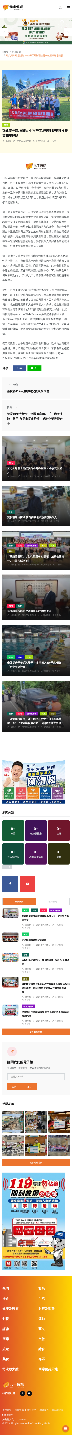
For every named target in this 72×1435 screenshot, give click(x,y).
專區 (41, 1359)
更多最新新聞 (36, 1032)
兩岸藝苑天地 (48, 1369)
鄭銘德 (14, 476)
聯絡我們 (44, 1410)
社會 (11, 512)
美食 (5, 1359)
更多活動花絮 (36, 1163)
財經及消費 (46, 1309)
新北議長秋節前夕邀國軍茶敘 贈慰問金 (29, 611)
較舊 (12, 407)
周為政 (14, 564)
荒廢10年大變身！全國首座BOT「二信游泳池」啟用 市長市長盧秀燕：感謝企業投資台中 (35, 418)
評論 (5, 1329)
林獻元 (9, 141)
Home (5, 52)
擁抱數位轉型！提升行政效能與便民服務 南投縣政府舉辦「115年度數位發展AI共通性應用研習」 (46, 988)
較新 (12, 384)
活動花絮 (16, 52)
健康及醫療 (32, 546)
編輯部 (14, 615)
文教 (6, 125)
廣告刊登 (6, 1410)
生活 (11, 463)
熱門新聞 (53, 902)
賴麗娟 (28, 925)
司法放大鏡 (10, 1369)
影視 (5, 1319)
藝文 (44, 546)
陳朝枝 (28, 969)
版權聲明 (8, 1414)
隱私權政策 (57, 1410)
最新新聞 (19, 902)
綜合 (11, 551)
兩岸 (5, 1339)
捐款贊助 (19, 1410)
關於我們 (31, 1410)
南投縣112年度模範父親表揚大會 (28, 391)
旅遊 (5, 1349)
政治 (11, 657)
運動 (20, 657)
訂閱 (14, 1087)
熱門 (11, 606)
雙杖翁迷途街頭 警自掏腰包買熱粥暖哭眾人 (32, 517)
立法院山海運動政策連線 (34, 940)
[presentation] (4, 32)
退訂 (29, 1087)
